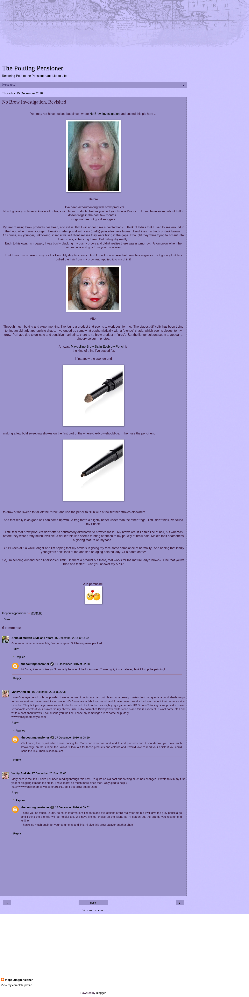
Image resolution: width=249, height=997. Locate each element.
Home (93, 902)
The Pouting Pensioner (32, 68)
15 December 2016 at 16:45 (72, 637)
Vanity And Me (21, 691)
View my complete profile (16, 985)
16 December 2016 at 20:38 (49, 691)
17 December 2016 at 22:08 (49, 773)
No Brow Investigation (105, 113)
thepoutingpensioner (35, 664)
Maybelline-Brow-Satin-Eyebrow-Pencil (97, 346)
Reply (15, 648)
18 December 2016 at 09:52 (72, 807)
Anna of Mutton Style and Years (32, 637)
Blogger (101, 992)
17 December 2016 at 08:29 (72, 737)
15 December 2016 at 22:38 (72, 664)
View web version (93, 910)
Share (7, 619)
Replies (20, 657)
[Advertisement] (93, 33)
